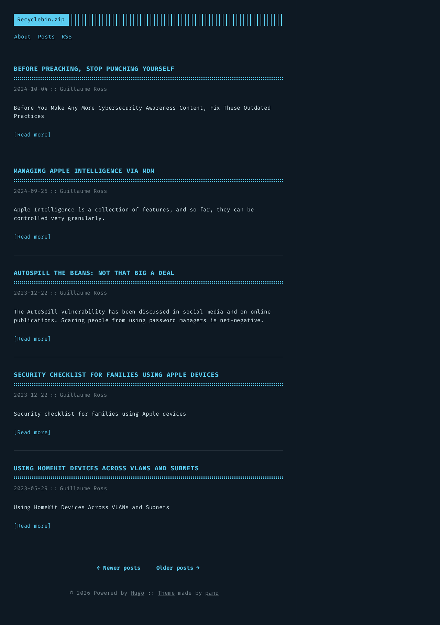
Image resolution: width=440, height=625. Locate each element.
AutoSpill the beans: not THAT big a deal (94, 273)
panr (212, 592)
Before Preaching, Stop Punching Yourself (94, 69)
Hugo (137, 592)
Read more (32, 134)
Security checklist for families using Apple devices (116, 375)
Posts (46, 36)
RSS (67, 36)
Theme (166, 592)
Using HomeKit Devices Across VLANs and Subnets (106, 468)
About (22, 36)
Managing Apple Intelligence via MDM (84, 171)
